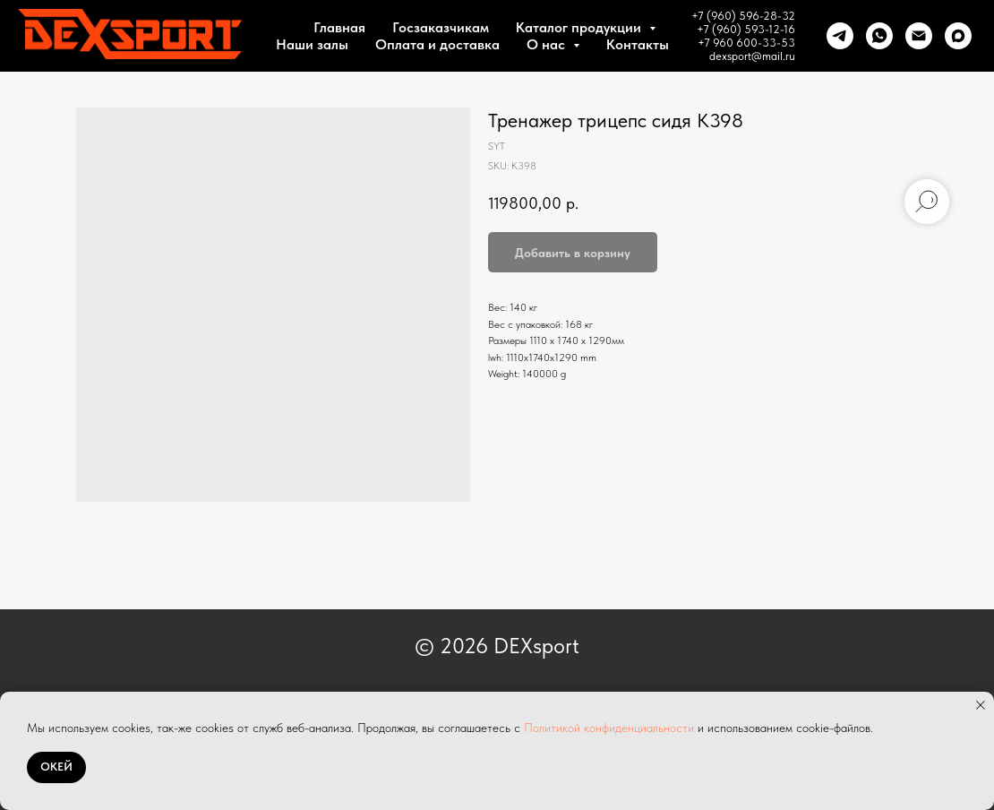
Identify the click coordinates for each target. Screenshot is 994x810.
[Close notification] (981, 705)
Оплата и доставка (437, 44)
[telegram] (840, 35)
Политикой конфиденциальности (609, 727)
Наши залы (312, 44)
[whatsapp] (879, 35)
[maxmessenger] (958, 35)
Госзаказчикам (440, 27)
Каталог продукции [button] (580, 27)
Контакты (637, 44)
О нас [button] (548, 44)
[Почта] (918, 35)
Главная (339, 27)
